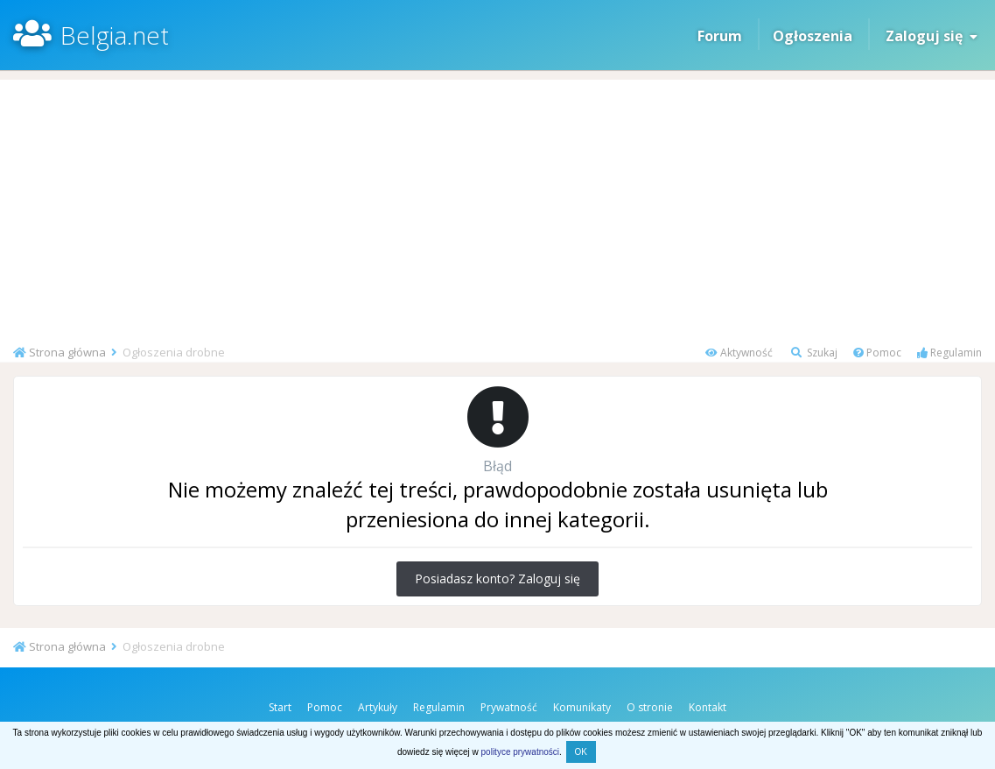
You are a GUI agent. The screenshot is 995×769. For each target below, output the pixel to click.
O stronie (650, 707)
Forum (719, 36)
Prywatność (508, 707)
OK (581, 752)
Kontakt (707, 707)
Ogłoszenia (812, 36)
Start (280, 707)
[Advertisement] (497, 202)
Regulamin (949, 352)
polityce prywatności (520, 752)
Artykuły (377, 707)
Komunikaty (582, 707)
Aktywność (739, 352)
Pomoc (877, 352)
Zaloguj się (931, 36)
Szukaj (814, 352)
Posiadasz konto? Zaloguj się (497, 578)
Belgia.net (114, 35)
